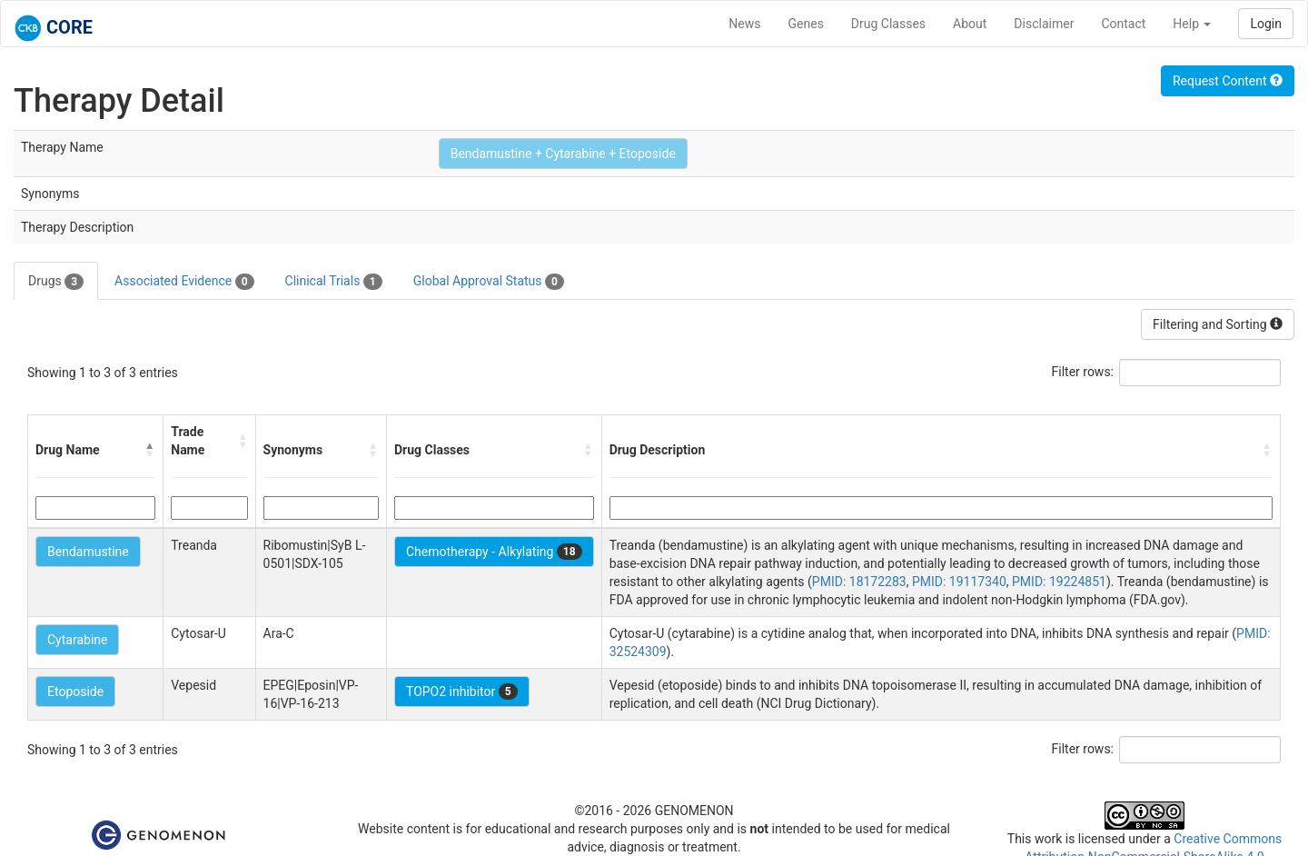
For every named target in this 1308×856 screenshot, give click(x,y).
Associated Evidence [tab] (183, 282)
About (969, 23)
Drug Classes (888, 23)
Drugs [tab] (56, 282)
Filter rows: (1083, 371)
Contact (1123, 23)
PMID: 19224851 (1059, 581)
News (744, 23)
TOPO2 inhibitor (462, 691)
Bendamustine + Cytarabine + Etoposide (563, 153)
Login (1266, 23)
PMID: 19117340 (959, 581)
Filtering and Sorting (1218, 324)
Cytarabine (77, 639)
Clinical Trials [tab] (333, 282)
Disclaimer (1044, 23)
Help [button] (1192, 23)
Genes (806, 23)
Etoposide (75, 691)
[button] (149, 450)
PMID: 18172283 (859, 581)
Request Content (1228, 81)
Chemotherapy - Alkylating (494, 551)
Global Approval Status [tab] (488, 282)
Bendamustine (88, 551)
